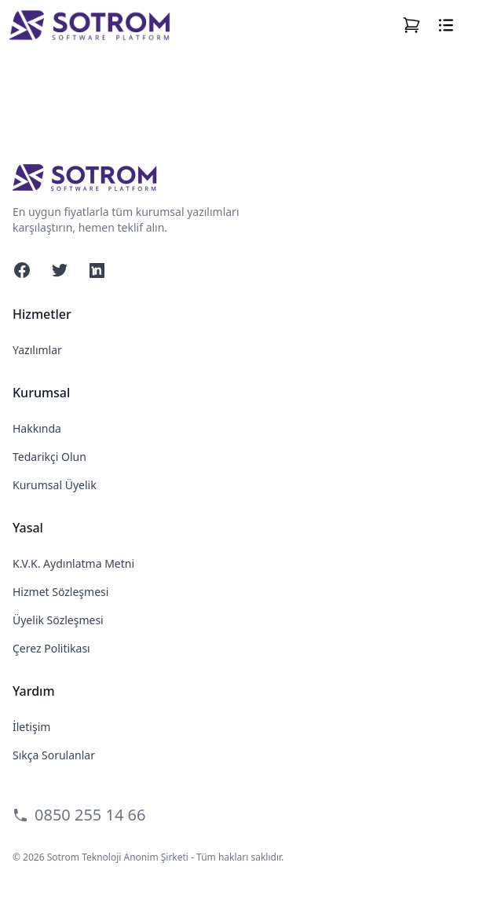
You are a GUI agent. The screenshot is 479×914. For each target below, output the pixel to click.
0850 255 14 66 (79, 814)
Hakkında (37, 428)
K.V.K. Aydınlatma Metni (73, 563)
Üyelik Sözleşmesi (58, 619)
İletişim (31, 726)
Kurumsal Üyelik (55, 484)
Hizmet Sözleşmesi (60, 591)
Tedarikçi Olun (49, 456)
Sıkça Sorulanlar (54, 755)
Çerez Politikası (51, 648)
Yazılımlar (37, 349)
